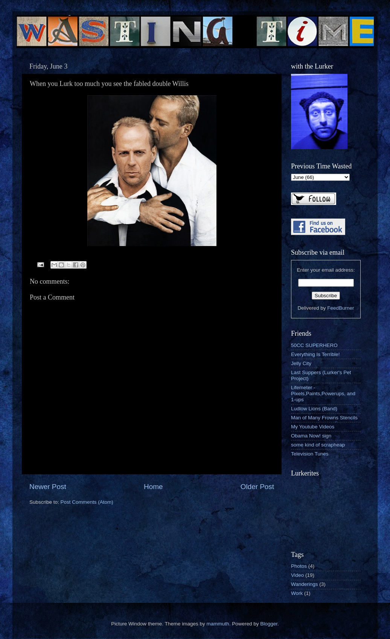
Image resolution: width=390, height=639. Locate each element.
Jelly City (301, 363)
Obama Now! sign (311, 436)
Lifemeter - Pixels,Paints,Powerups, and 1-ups (323, 393)
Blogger (268, 624)
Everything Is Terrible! (315, 354)
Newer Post (47, 487)
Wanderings (304, 584)
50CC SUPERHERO (314, 345)
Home (153, 487)
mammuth (218, 624)
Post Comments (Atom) (87, 502)
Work (297, 593)
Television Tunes (310, 454)
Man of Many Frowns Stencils (324, 417)
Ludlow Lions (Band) (314, 408)
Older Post (257, 487)
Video (297, 575)
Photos (299, 566)
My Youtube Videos (312, 427)
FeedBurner (340, 308)
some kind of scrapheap (318, 445)
